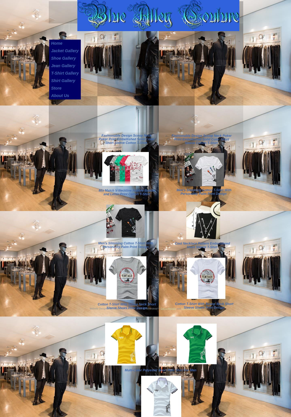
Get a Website (168, 308)
